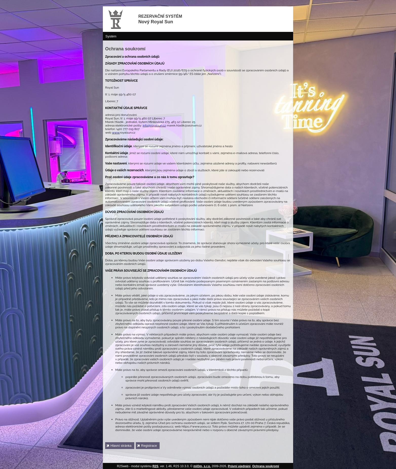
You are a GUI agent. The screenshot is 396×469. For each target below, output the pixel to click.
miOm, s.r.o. (202, 466)
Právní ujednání (239, 466)
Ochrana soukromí (265, 466)
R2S (155, 466)
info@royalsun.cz (154, 125)
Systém (110, 36)
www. (116, 132)
